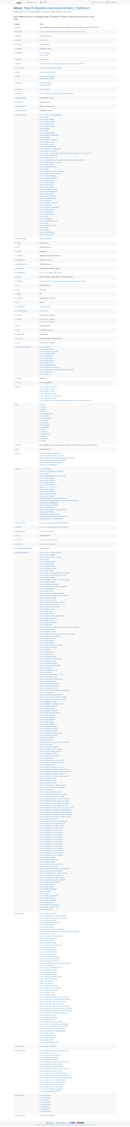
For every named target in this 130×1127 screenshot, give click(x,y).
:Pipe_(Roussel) (47, 737)
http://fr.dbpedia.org (46, 11)
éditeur (17, 378)
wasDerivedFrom (20, 523)
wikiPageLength (19, 106)
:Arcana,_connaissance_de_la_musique (53, 575)
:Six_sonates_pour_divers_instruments (53, 785)
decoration (18, 59)
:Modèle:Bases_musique (49, 351)
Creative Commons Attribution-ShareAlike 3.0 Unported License (80, 1124)
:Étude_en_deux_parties (49, 895)
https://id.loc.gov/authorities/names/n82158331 (53, 509)
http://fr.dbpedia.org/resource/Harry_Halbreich (57, 8)
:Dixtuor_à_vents (47, 609)
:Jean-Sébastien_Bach (48, 191)
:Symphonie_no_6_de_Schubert (51, 846)
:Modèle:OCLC (46, 372)
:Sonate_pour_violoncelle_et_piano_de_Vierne (55, 816)
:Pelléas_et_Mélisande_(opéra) (51, 733)
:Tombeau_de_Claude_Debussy (51, 864)
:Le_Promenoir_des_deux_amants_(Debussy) (55, 690)
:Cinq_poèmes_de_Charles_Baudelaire (53, 586)
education (18, 63)
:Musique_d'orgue (47, 708)
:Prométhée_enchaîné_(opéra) (51, 749)
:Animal (43, 436)
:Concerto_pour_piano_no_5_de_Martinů (54, 595)
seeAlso (17, 453)
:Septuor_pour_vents (48, 780)
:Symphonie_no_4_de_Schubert (51, 841)
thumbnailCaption (20, 98)
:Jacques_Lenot (46, 667)
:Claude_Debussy (47, 157)
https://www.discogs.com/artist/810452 (50, 462)
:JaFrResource (45, 1106)
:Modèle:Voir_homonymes (49, 367)
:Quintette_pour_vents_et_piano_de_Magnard (55, 771)
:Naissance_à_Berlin (48, 151)
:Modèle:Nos (46, 374)
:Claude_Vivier (46, 591)
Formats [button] (44, 2)
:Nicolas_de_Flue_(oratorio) (50, 713)
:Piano (44, 223)
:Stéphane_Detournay (48, 819)
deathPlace (18, 53)
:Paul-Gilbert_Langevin (48, 221)
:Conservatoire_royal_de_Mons (51, 68)
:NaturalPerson (45, 434)
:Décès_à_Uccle (47, 144)
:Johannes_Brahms (47, 196)
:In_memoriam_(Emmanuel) (50, 665)
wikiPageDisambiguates (23, 548)
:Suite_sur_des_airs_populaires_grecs (53, 823)
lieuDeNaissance (20, 311)
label (16, 449)
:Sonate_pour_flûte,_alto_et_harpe (52, 796)
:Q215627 (44, 425)
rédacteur (20, 1050)
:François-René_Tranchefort (50, 173)
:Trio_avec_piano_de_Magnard (51, 871)
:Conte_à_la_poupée (48, 597)
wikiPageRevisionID (20, 110)
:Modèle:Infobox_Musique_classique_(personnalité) (56, 369)
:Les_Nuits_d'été (47, 692)
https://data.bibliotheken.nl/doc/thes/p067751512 (53, 516)
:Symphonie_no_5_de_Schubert (51, 844)
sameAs (17, 469)
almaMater (18, 31)
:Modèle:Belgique (47, 354)
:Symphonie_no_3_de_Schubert (51, 839)
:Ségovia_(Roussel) (48, 857)
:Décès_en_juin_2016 (48, 139)
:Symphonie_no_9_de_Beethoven (52, 853)
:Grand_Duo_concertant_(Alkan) (51, 645)
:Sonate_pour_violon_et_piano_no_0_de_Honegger (57, 807)
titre (17, 343)
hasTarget (19, 1095)
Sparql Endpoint (111, 2)
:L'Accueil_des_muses (48, 676)
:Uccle (44, 55)
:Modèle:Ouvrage (47, 360)
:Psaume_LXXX (46, 758)
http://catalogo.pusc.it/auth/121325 (49, 514)
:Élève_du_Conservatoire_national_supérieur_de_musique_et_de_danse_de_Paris (65, 153)
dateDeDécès (19, 260)
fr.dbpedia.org (67, 11)
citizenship (18, 44)
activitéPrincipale (20, 238)
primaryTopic (20, 1115)
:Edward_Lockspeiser (48, 166)
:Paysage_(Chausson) (48, 731)
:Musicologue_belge (48, 146)
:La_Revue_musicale (48, 198)
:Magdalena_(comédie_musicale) (51, 704)
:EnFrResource (45, 1109)
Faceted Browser (97, 2)
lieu (17, 302)
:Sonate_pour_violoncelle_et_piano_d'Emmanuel (56, 812)
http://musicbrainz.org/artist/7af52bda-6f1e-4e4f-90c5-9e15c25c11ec (59, 500)
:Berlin (44, 40)
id (16, 285)
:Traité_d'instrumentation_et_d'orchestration (54, 868)
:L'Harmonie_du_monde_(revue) (51, 679)
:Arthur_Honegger (47, 76)
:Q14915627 (45, 85)
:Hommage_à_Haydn (48, 656)
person (26, 11)
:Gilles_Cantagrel (47, 182)
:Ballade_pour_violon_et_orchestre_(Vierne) (54, 579)
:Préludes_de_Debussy (49, 753)
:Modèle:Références (48, 365)
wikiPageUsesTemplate (22, 347)
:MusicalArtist (44, 416)
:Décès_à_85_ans (47, 142)
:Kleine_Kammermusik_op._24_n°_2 (52, 674)
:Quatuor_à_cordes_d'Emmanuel (51, 762)
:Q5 (43, 429)
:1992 (44, 117)
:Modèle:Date (46, 356)
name (16, 535)
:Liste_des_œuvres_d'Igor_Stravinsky (53, 699)
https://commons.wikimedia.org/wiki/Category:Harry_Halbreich (57, 458)
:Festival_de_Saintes (48, 631)
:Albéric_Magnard (47, 119)
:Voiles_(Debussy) (47, 884)
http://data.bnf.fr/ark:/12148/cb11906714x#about (53, 498)
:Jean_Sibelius (46, 194)
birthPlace (18, 40)
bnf (16, 247)
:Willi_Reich (45, 891)
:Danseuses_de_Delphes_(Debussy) (52, 602)
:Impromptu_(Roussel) (48, 663)
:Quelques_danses (47, 765)
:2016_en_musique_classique (50, 557)
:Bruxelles (45, 53)
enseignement (19, 272)
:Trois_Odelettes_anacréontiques (51, 875)
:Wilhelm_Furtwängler (48, 889)
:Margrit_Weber (46, 902)
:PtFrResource (45, 1100)
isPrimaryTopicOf (20, 531)
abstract (17, 27)
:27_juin (44, 559)
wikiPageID (18, 102)
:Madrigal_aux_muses (48, 701)
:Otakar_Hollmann (47, 724)
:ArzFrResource (45, 1102)
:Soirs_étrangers (47, 789)
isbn (17, 289)
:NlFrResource (45, 1097)
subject (17, 387)
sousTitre (18, 338)
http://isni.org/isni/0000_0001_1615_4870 (51, 455)
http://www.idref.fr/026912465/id (49, 503)
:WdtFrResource (46, 1111)
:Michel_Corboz (46, 909)
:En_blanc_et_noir (47, 629)
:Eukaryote (44, 438)
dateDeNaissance (21, 264)
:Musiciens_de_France (48, 203)
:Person (43, 407)
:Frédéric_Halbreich (48, 72)
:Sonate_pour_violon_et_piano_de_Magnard (55, 803)
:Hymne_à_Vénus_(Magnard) (50, 658)
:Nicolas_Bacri (46, 212)
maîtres (18, 319)
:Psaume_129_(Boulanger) (50, 755)
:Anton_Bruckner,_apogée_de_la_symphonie (55, 573)
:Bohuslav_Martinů (47, 133)
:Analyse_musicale (47, 121)
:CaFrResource (45, 1104)
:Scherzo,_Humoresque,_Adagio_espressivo (55, 776)
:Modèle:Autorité (47, 349)
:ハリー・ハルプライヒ (49, 487)
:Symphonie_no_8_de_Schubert (51, 850)
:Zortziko (44, 893)
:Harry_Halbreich (45, 469)
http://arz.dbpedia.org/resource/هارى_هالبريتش (53, 476)
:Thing (42, 404)
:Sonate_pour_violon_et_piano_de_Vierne (54, 805)
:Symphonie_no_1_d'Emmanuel (51, 830)
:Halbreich (45, 548)
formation (18, 281)
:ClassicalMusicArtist (46, 413)
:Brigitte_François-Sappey (49, 135)
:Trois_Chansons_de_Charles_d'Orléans (53, 873)
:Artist (42, 411)
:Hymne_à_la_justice (48, 661)
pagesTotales (19, 334)
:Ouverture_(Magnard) (48, 726)
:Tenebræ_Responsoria (49, 859)
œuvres (18, 382)
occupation (18, 83)
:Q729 (43, 431)
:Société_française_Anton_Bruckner (52, 787)
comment (17, 445)
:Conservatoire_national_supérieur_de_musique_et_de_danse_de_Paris (62, 31)
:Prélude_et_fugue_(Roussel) (50, 751)
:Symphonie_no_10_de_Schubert (51, 828)
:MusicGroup (45, 418)
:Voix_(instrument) (47, 232)
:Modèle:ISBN (46, 358)
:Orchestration (46, 218)
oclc (17, 330)
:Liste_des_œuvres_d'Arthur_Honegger (53, 697)
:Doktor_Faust (46, 611)
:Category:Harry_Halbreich (51, 471)
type (16, 404)
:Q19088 (44, 422)
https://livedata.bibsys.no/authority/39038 (51, 518)
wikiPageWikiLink (20, 115)
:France (44, 59)
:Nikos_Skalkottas (47, 715)
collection (18, 255)
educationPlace (19, 68)
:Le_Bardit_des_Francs (49, 688)
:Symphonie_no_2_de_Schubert (51, 837)
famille (17, 277)
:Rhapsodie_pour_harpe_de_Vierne (52, 774)
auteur (19, 913)
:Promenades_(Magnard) (49, 746)
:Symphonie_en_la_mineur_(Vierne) (52, 825)
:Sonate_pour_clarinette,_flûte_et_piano (53, 794)
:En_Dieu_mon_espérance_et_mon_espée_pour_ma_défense (59, 627)
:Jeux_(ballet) (46, 672)
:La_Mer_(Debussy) (48, 681)
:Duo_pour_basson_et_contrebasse (52, 616)
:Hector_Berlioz (46, 652)
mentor (17, 76)
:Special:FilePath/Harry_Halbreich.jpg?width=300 (57, 93)
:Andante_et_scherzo (48, 568)
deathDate (18, 48)
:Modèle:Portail (46, 363)
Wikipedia (52, 1124)
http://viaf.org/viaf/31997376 (48, 507)
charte (17, 251)
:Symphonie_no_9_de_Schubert (51, 855)
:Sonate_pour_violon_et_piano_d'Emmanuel (54, 798)
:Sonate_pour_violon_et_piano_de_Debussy (54, 801)
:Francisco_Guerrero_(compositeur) (52, 171)
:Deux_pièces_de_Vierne (49, 604)
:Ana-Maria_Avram (47, 566)
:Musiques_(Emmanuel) (49, 710)
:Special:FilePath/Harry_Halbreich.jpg (53, 527)
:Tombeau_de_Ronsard (49, 866)
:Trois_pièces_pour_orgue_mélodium (52, 877)
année (17, 243)
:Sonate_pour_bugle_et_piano (50, 792)
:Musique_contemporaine (49, 207)
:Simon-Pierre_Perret (48, 225)
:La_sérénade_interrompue (50, 686)
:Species (43, 440)
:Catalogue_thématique (49, 584)
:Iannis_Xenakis (46, 187)
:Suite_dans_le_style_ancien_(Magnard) (53, 821)
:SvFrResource (45, 1095)
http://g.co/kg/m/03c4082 (47, 512)
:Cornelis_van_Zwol (48, 600)
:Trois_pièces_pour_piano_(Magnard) (53, 880)
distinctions (19, 268)
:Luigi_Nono (45, 200)
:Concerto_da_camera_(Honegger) (52, 593)
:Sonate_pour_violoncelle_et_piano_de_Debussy (56, 814)
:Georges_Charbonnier (48, 178)
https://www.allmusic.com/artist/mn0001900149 (53, 460)
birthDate (17, 36)
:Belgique (45, 44)
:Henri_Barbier (46, 654)
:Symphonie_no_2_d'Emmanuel (51, 834)
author (18, 540)
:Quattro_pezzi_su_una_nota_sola (52, 760)
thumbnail (18, 93)
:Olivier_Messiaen (47, 78)
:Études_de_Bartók (47, 898)
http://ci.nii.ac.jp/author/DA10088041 (50, 453)
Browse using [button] (32, 2)
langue (17, 294)
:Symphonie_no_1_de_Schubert (51, 832)
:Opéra (44, 216)
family (17, 72)
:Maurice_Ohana (47, 234)
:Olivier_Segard (46, 722)
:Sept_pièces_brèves (48, 778)
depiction (17, 527)
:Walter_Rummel (47, 886)
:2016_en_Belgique (47, 555)
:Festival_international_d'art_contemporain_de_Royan (57, 634)
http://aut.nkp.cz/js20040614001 (49, 464)
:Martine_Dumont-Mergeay (50, 904)
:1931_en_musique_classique (50, 552)
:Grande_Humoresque (48, 647)
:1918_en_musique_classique (50, 115)
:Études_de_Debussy (48, 900)
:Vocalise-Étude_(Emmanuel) (50, 882)
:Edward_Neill (46, 625)
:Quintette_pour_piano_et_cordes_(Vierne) (54, 769)
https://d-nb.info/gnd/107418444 (49, 505)
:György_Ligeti (46, 185)
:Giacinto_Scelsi (47, 180)
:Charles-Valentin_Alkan (49, 155)
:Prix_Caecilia (46, 744)
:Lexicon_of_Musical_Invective (51, 695)
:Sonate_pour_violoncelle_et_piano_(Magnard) (55, 810)
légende (18, 315)
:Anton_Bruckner (47, 124)
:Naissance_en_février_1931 (50, 148)
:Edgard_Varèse (47, 164)
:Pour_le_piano (46, 740)
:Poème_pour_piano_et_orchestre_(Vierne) (54, 742)
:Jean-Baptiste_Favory (48, 670)
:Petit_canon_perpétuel (49, 735)
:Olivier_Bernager (47, 717)
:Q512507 (44, 473)
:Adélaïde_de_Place (48, 561)
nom (17, 326)
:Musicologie (46, 83)
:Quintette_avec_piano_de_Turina (52, 767)
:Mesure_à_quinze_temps (49, 907)
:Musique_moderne (47, 209)
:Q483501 (44, 427)
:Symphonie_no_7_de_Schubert (51, 848)
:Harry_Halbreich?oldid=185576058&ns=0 (54, 523)
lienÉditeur (18, 298)
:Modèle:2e (45, 347)
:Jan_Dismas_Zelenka (48, 189)
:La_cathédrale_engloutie (49, 683)
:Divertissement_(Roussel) (49, 607)
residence (18, 89)
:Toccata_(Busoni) (47, 862)
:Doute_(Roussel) (47, 613)
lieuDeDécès (19, 306)
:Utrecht (44, 230)
